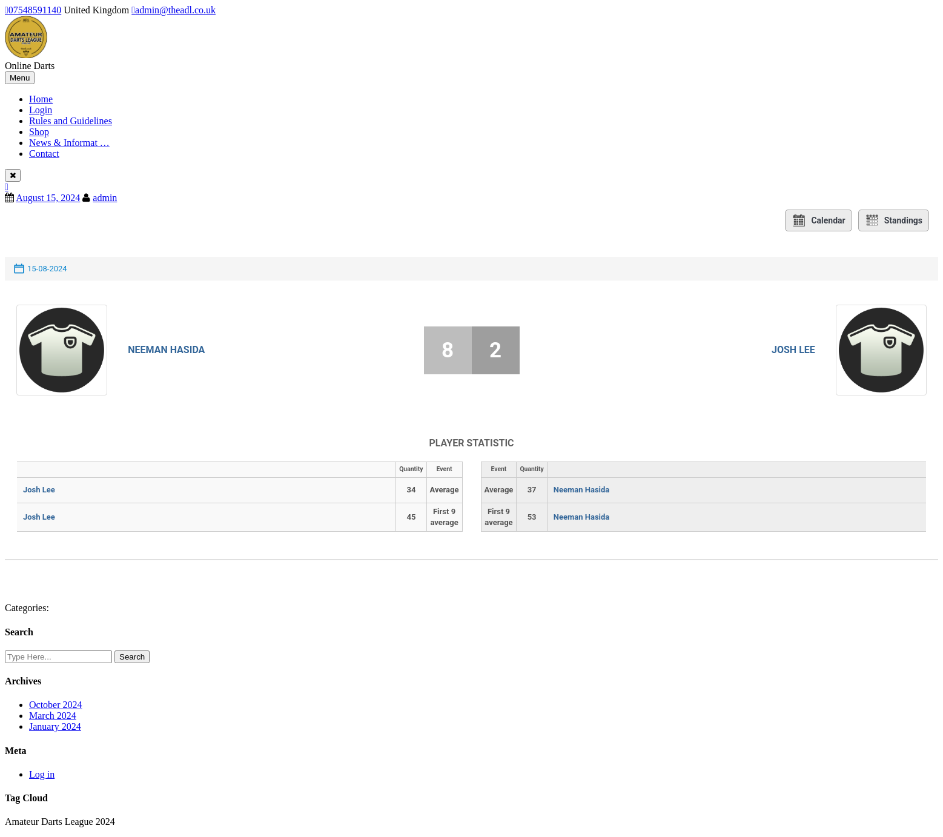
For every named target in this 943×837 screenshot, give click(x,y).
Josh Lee (793, 350)
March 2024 (52, 715)
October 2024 (55, 705)
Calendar (818, 220)
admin (105, 198)
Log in (42, 774)
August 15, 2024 (48, 198)
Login (40, 110)
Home (41, 99)
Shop (39, 132)
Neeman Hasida (166, 350)
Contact (44, 153)
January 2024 (55, 726)
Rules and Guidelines (70, 121)
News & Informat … (69, 142)
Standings (893, 220)
